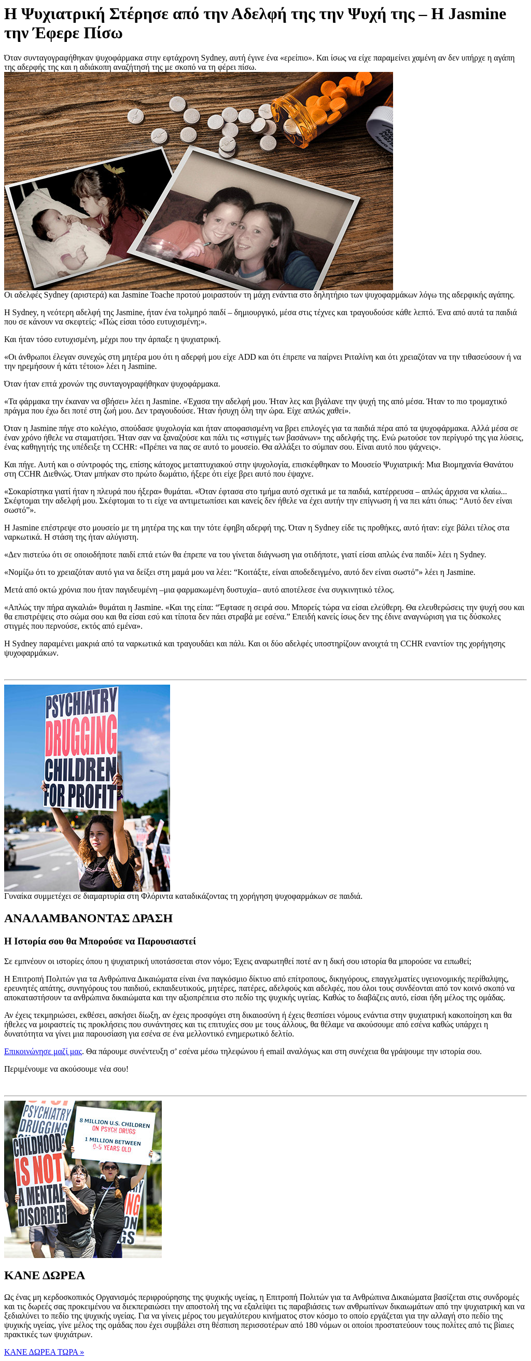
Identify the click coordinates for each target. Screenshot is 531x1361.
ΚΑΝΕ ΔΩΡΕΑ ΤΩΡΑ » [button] (44, 1352)
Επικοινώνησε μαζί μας (43, 1051)
